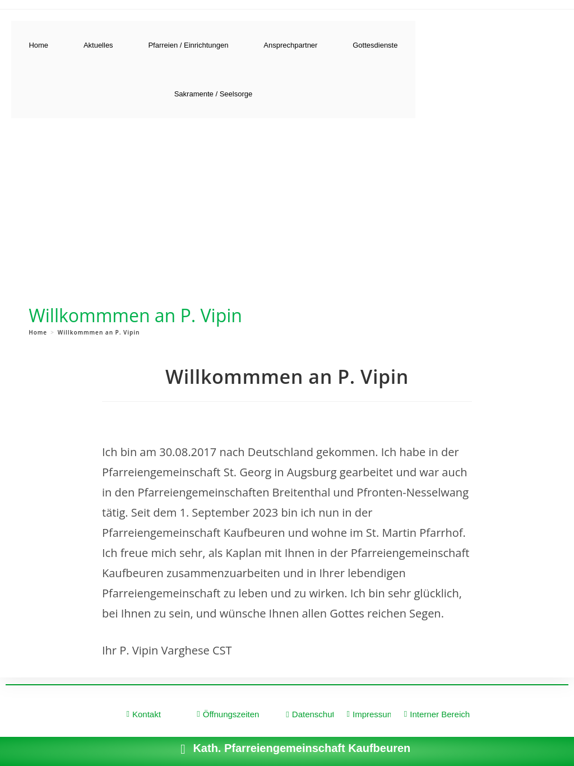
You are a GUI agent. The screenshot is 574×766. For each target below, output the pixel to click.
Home (38, 45)
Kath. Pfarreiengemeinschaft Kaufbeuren (301, 748)
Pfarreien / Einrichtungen (188, 45)
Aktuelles (98, 45)
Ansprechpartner (290, 45)
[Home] (38, 332)
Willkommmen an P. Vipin (99, 332)
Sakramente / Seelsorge (213, 94)
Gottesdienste (375, 45)
